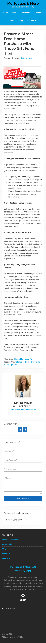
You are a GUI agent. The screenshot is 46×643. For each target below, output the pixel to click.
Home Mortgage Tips (24, 359)
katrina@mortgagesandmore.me (23, 409)
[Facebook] (25, 429)
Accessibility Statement (11, 539)
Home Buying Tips (33, 362)
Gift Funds (20, 362)
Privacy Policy (7, 544)
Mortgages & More (23, 3)
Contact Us (6, 553)
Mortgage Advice (12, 365)
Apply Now (6, 558)
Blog (4, 549)
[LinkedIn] (20, 429)
